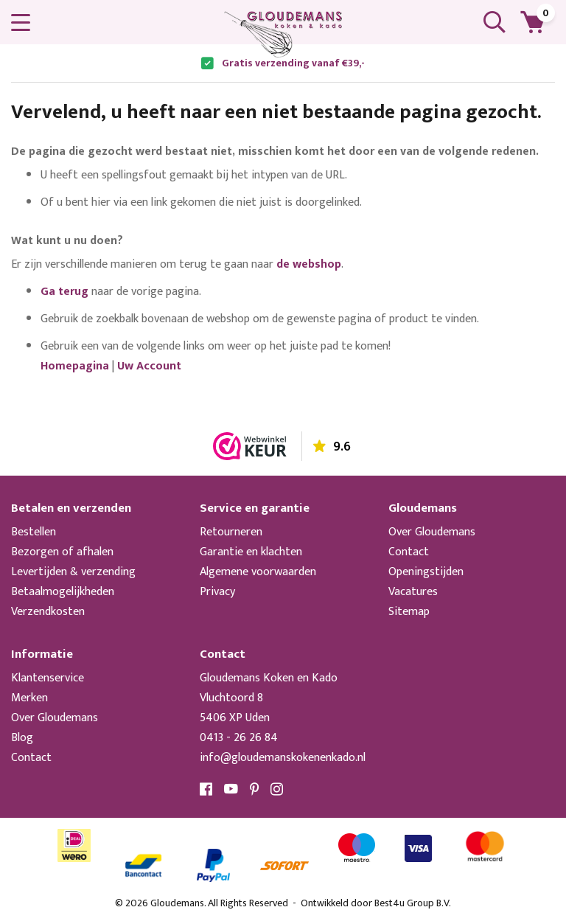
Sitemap (409, 612)
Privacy (217, 592)
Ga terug (64, 292)
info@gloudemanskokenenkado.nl (283, 758)
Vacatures (413, 592)
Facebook (206, 789)
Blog (22, 738)
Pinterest (254, 789)
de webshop (308, 264)
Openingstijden (426, 572)
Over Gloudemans (431, 532)
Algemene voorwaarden (258, 572)
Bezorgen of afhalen (62, 552)
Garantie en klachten (251, 552)
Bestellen (33, 532)
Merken (29, 698)
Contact (408, 552)
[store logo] (283, 34)
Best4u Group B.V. (412, 903)
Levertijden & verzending (73, 572)
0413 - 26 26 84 (239, 738)
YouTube (231, 789)
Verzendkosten (48, 612)
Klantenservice (47, 678)
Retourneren (231, 532)
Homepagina (75, 366)
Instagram (277, 789)
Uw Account (149, 366)
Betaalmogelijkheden (62, 592)
